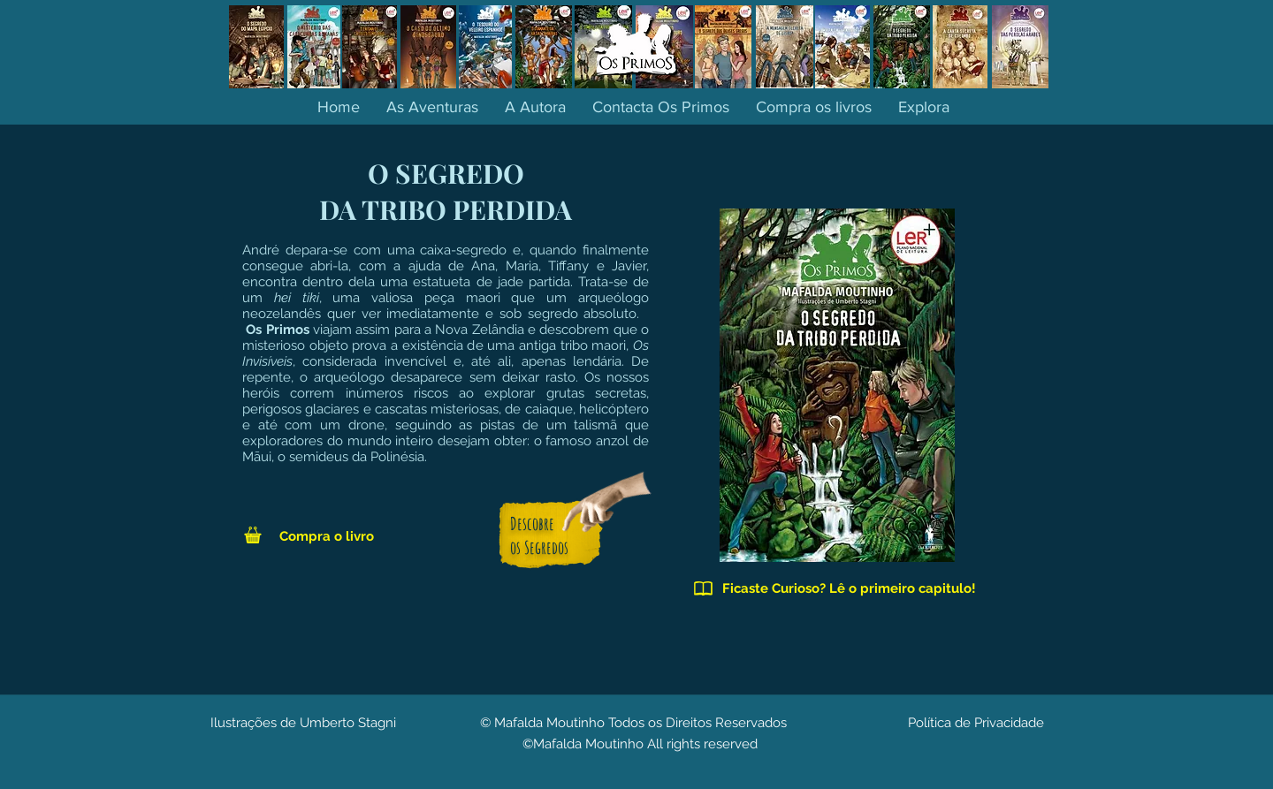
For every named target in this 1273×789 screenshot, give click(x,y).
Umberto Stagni (348, 723)
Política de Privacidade (976, 723)
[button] (924, 107)
